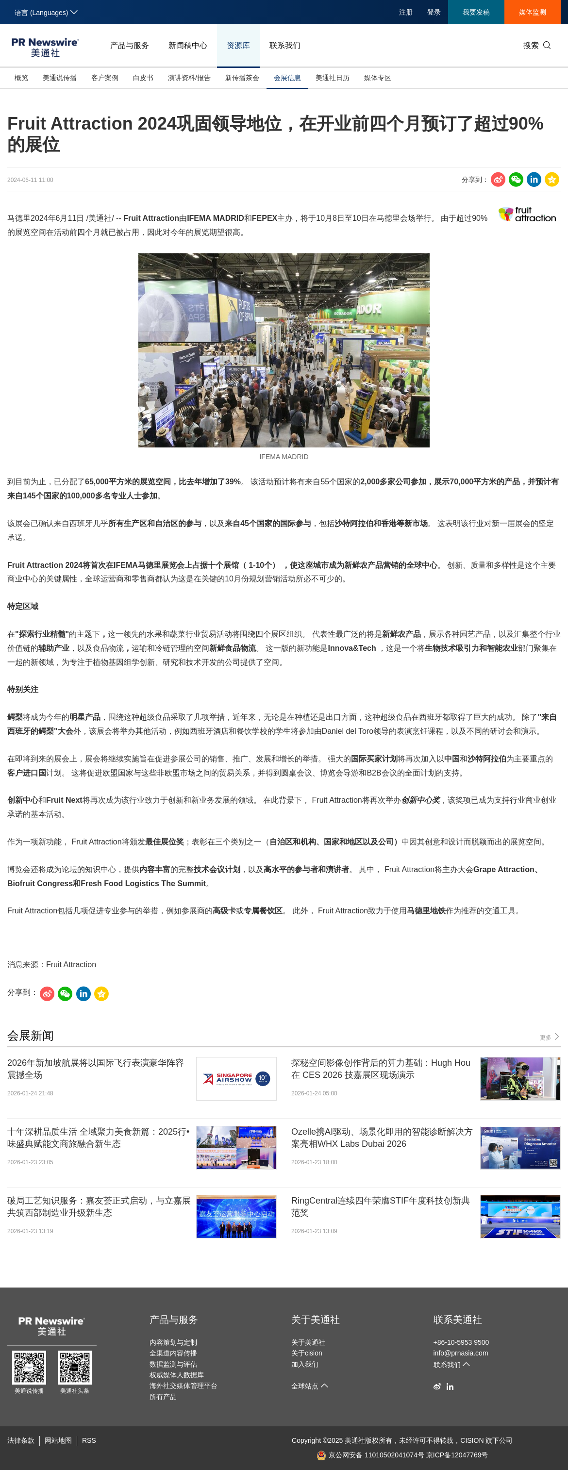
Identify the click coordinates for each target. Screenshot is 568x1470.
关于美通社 (315, 1319)
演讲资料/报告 (189, 78)
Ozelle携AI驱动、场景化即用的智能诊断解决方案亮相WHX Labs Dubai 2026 (382, 1138)
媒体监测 (532, 12)
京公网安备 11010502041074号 (370, 1455)
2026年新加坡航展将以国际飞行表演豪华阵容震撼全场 (95, 1069)
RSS (89, 1440)
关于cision (306, 1353)
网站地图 (58, 1440)
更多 (550, 1037)
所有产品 (163, 1397)
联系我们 (285, 45)
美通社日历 (333, 78)
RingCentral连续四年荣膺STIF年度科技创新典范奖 (380, 1207)
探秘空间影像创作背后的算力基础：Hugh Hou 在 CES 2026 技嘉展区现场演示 (380, 1069)
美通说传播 (60, 78)
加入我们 (304, 1364)
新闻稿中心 (187, 45)
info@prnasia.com (461, 1353)
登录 (434, 12)
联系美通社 (458, 1319)
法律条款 (20, 1440)
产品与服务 (129, 45)
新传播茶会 (242, 78)
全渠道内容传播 (173, 1353)
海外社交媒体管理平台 (183, 1385)
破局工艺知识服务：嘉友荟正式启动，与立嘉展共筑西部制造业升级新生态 (99, 1207)
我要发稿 (476, 12)
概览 (21, 78)
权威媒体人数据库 (177, 1375)
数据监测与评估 (173, 1364)
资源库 (238, 45)
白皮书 (143, 78)
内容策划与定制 (173, 1342)
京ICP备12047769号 (457, 1455)
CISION (472, 1440)
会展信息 (287, 78)
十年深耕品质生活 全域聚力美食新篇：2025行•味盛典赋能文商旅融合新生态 (98, 1138)
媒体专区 (377, 78)
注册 (406, 12)
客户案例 (104, 78)
